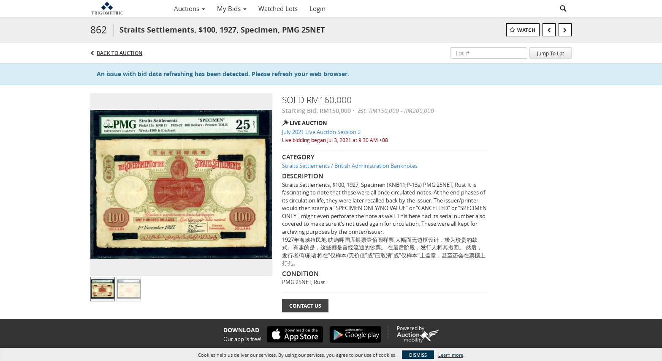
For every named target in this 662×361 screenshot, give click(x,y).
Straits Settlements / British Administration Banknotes (350, 166)
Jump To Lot (550, 53)
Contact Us (305, 305)
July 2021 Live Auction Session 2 (321, 132)
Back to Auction (119, 53)
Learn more (450, 355)
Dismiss (418, 355)
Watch (526, 30)
